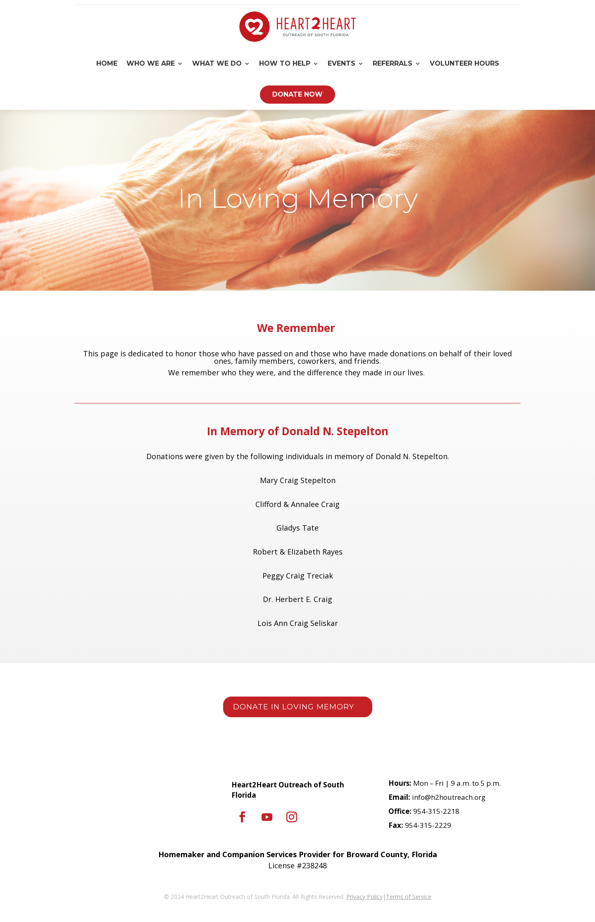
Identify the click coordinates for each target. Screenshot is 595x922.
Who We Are (150, 63)
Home (106, 63)
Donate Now (297, 94)
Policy (374, 897)
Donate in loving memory (293, 706)
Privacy (355, 897)
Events (341, 63)
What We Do (217, 63)
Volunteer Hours (464, 63)
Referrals (392, 63)
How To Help (284, 63)
